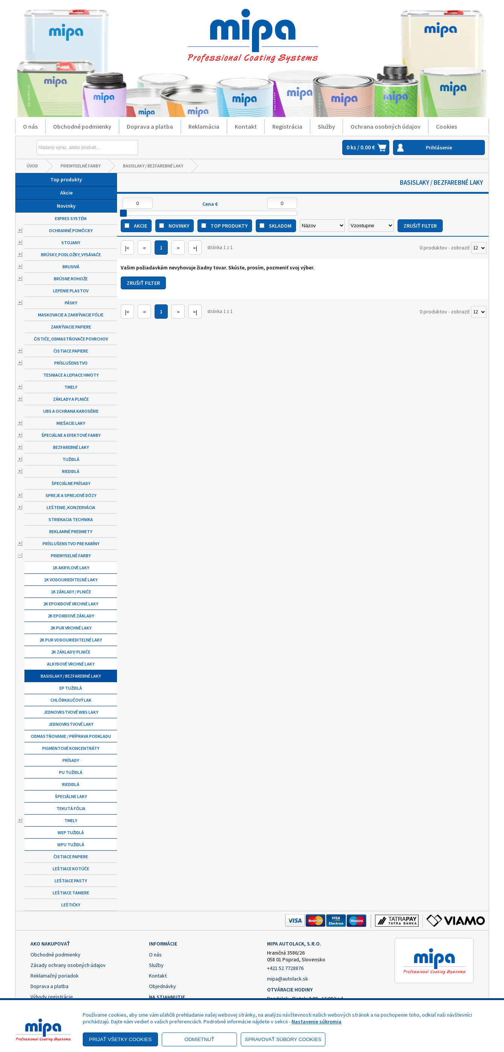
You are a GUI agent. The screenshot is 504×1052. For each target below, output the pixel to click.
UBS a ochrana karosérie (71, 411)
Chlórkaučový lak (70, 700)
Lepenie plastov (70, 290)
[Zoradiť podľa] (322, 225)
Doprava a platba (150, 126)
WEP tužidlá (71, 832)
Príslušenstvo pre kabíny (71, 543)
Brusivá (70, 266)
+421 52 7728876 (285, 968)
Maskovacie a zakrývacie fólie (70, 315)
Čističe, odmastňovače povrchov (71, 339)
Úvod (32, 166)
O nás (30, 126)
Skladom (280, 225)
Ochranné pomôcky (71, 230)
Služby (326, 126)
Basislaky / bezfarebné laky (153, 166)
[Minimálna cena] (138, 203)
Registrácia (287, 126)
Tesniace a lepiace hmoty (71, 375)
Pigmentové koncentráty (70, 748)
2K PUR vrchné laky (70, 628)
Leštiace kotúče (71, 868)
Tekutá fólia (70, 808)
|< (127, 248)
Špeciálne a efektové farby (70, 435)
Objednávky (162, 986)
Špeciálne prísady (71, 483)
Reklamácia (203, 126)
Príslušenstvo (71, 363)
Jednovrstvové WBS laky (71, 712)
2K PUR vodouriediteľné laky (70, 640)
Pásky (71, 303)
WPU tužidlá (70, 844)
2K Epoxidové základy (71, 616)
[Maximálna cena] (282, 203)
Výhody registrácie (51, 996)
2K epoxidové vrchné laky (70, 604)
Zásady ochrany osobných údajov (68, 965)
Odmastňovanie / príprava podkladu (71, 736)
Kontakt (246, 126)
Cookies (446, 126)
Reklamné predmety (70, 531)
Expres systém (71, 218)
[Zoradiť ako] (371, 225)
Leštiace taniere (71, 892)
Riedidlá (70, 471)
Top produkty (66, 179)
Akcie (66, 192)
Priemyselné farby (80, 166)
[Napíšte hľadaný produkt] (70, 147)
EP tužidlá (70, 688)
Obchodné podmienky (82, 126)
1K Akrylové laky (71, 567)
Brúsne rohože (71, 278)
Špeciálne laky (71, 796)
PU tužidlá (70, 772)
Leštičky (70, 905)
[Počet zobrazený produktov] (479, 248)
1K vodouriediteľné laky (70, 579)
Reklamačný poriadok (54, 975)
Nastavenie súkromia (316, 1021)
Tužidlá (70, 459)
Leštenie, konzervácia (71, 507)
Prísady (70, 760)
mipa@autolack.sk (287, 978)
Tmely (70, 387)
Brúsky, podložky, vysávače (71, 254)
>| (195, 248)
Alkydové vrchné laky (70, 664)
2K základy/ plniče (70, 652)
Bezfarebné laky (71, 447)
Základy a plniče (71, 399)
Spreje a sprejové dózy (71, 495)
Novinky (66, 205)
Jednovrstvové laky (71, 724)
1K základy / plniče (71, 591)
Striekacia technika (71, 519)
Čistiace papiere (70, 351)
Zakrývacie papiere (71, 327)
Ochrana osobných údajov (386, 126)
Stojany (70, 242)
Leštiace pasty (71, 880)
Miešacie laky (70, 423)
